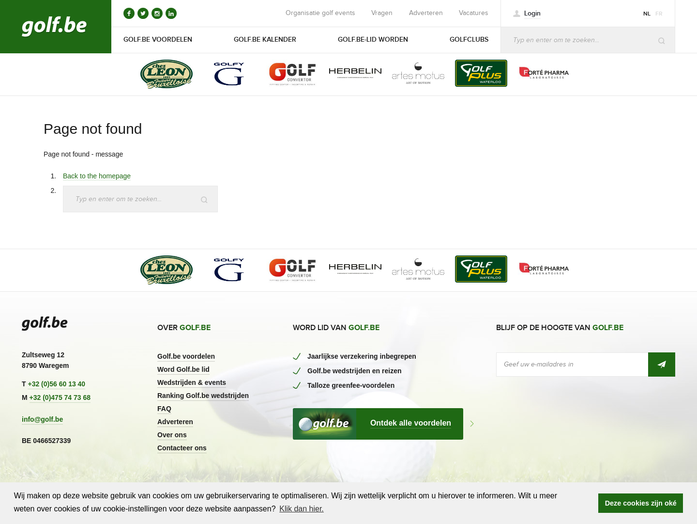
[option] (159, 75)
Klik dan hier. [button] (301, 509)
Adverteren (426, 13)
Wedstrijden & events (191, 382)
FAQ (164, 409)
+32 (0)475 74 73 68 (60, 397)
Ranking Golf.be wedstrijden (203, 395)
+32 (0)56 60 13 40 (56, 384)
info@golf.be (42, 419)
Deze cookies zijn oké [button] (641, 503)
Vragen (382, 13)
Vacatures (473, 13)
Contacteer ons (182, 448)
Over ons (172, 435)
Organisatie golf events (320, 13)
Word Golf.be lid (183, 369)
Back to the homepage (97, 176)
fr (659, 13)
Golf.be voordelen (186, 356)
